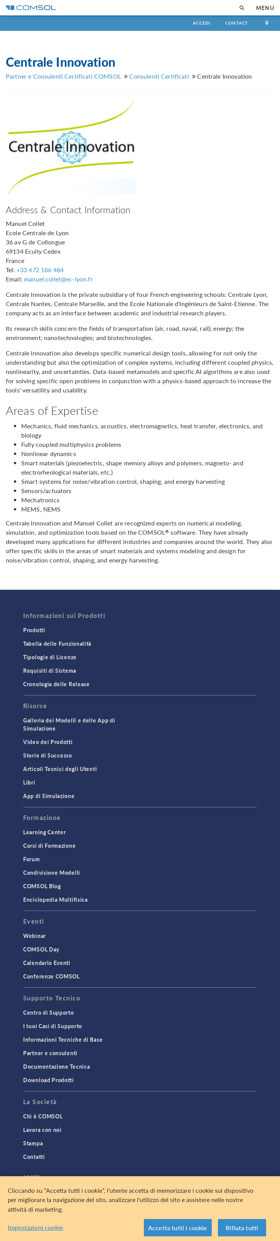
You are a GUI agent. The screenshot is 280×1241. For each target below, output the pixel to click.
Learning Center (44, 832)
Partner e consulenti (50, 1053)
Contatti (34, 1156)
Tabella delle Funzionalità (57, 643)
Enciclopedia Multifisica (55, 899)
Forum (31, 859)
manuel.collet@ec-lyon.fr (58, 278)
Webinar (34, 936)
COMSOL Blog (42, 886)
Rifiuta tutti (242, 1230)
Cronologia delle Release (56, 684)
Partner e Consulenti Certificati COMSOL (63, 76)
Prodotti (34, 630)
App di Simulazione (49, 796)
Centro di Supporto (48, 1012)
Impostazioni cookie (35, 1229)
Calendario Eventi (47, 963)
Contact (236, 23)
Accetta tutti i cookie (177, 1230)
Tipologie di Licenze (50, 657)
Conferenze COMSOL (51, 976)
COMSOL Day (41, 949)
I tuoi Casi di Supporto (52, 1026)
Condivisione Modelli (51, 872)
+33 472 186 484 (40, 269)
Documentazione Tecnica (56, 1066)
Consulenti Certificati (159, 76)
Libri (29, 782)
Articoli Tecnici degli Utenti (60, 769)
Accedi (201, 23)
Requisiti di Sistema (49, 670)
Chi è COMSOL (42, 1116)
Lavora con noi (42, 1129)
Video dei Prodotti (48, 742)
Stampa (33, 1143)
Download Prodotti (48, 1080)
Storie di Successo (47, 755)
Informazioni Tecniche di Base (63, 1039)
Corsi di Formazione (49, 845)
